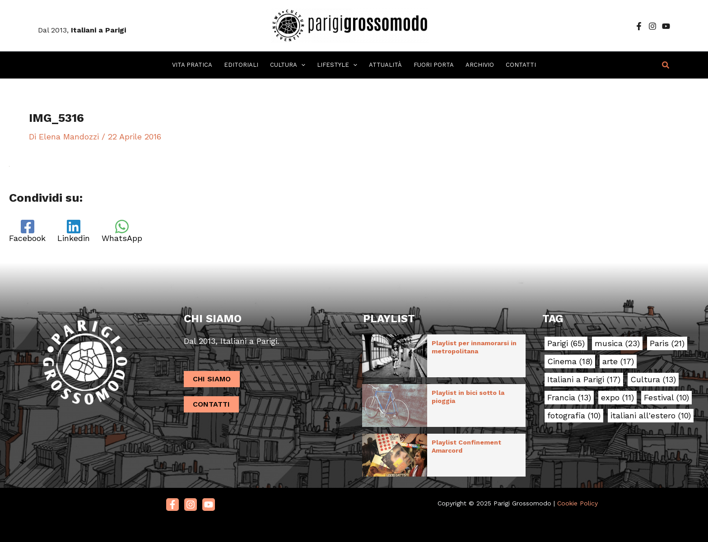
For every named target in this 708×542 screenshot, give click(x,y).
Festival (666, 398)
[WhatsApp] (122, 231)
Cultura (653, 379)
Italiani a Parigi (583, 379)
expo (617, 398)
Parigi (566, 343)
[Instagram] (652, 26)
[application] (301, 65)
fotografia (574, 416)
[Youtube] (208, 504)
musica (617, 343)
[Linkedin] (73, 231)
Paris (667, 343)
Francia (569, 398)
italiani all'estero (650, 416)
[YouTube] (666, 26)
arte (618, 361)
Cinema (569, 361)
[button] (666, 65)
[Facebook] (639, 26)
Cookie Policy (577, 503)
